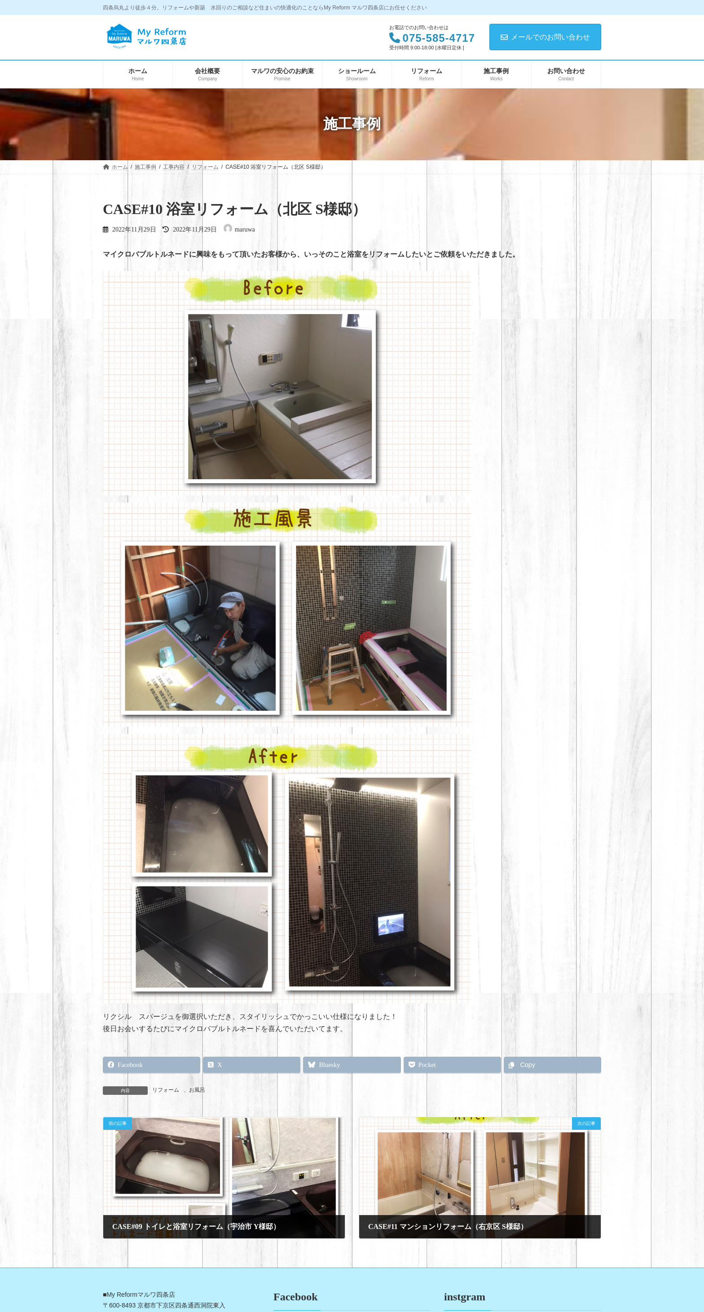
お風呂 (197, 1090)
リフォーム (165, 1090)
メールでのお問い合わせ (545, 37)
